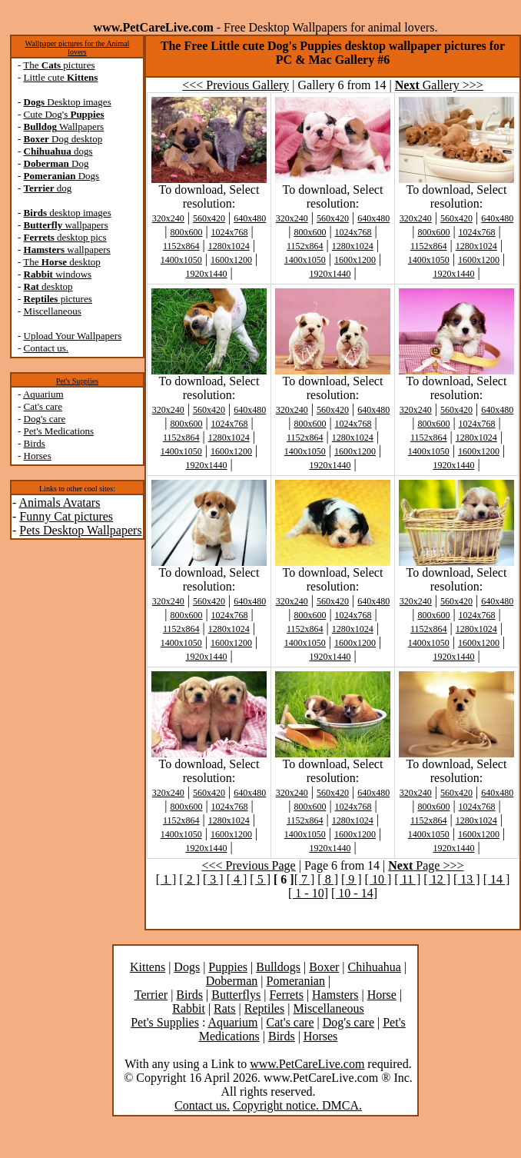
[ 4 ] (237, 879)
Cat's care (43, 406)
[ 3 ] (213, 879)
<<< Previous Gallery (235, 85)
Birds (34, 443)
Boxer (324, 966)
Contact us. (46, 348)
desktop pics (65, 237)
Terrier (151, 994)
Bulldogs (278, 966)
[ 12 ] (436, 879)
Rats (224, 1008)
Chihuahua (374, 966)
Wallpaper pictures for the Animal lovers (77, 47)
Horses (37, 455)
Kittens (147, 966)
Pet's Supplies (77, 381)
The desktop (61, 262)
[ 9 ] (351, 879)
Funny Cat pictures (66, 516)
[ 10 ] (378, 879)
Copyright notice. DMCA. (297, 1105)
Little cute (61, 77)
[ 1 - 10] (308, 893)
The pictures (59, 65)
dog (48, 188)
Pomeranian (296, 980)
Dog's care (45, 418)
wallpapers (66, 225)
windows (58, 274)
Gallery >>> (439, 85)
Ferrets (286, 994)
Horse (382, 994)
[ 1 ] (166, 879)
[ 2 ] (189, 879)
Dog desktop (63, 139)
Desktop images (67, 102)
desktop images (67, 212)
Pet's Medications (59, 431)
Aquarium (43, 394)
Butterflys (235, 994)
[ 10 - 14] (354, 893)
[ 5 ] (260, 879)
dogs (58, 151)
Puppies (227, 966)
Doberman (232, 980)
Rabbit (188, 1008)
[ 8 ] (327, 879)
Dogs (62, 175)
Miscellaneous (52, 311)
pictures (58, 298)
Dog (56, 163)
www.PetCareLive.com (307, 1063)
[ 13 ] (466, 879)
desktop (48, 286)
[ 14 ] (496, 879)
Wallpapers (64, 126)
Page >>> (425, 865)
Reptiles (264, 1008)
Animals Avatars (59, 502)
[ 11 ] (407, 879)
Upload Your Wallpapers (73, 335)
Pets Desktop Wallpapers (80, 530)
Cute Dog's (64, 114)
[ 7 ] (304, 879)
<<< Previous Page (249, 865)
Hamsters (335, 994)
